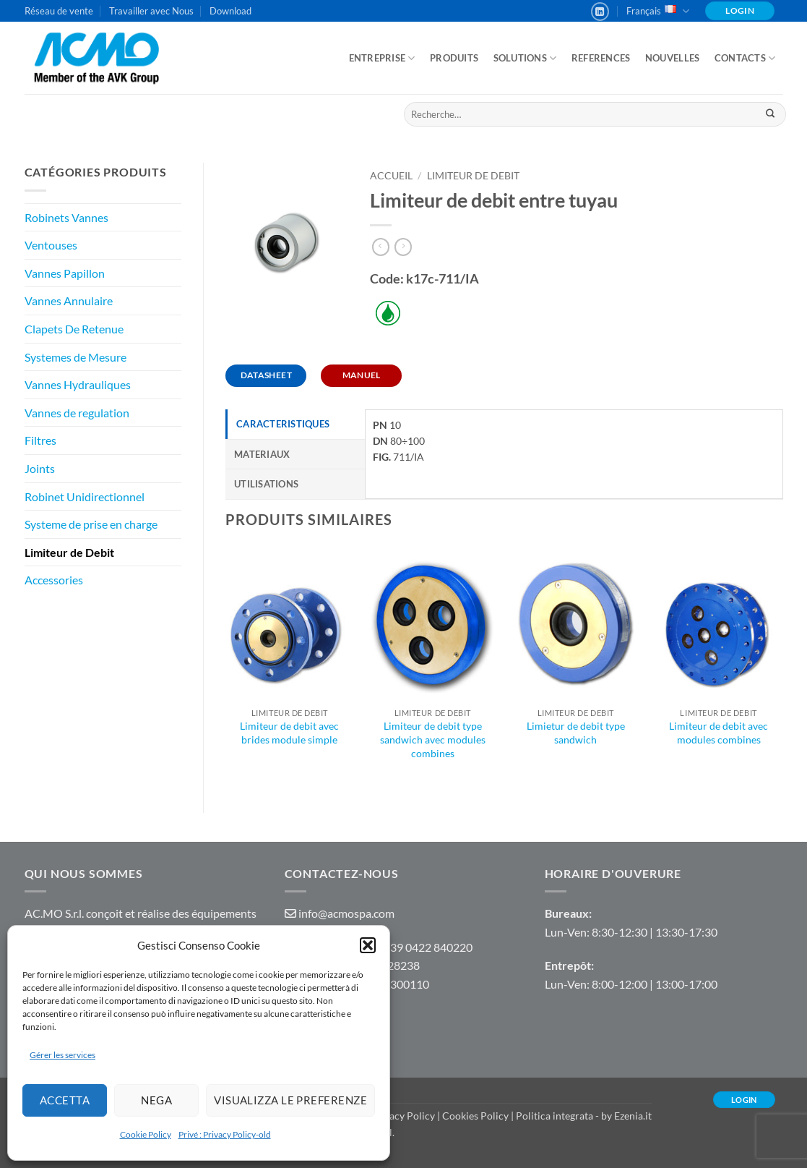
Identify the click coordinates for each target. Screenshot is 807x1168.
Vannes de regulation (77, 412)
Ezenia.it (633, 1115)
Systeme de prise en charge (91, 524)
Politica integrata (554, 1115)
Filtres (40, 440)
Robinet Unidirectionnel (84, 496)
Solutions (525, 58)
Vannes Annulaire (69, 300)
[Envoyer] (770, 114)
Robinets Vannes (66, 217)
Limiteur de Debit (69, 552)
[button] (368, 945)
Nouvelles (672, 58)
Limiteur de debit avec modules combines (718, 733)
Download (230, 11)
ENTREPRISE (382, 58)
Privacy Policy (403, 1115)
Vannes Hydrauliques (78, 384)
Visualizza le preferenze (290, 1100)
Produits (454, 58)
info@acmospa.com (346, 913)
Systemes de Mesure (75, 357)
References (601, 58)
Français (657, 11)
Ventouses (51, 245)
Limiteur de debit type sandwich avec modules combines (433, 739)
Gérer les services (62, 1054)
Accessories (54, 580)
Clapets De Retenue (74, 329)
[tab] (295, 423)
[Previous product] (403, 247)
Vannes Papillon (65, 273)
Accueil (391, 176)
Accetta (65, 1100)
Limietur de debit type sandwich (576, 733)
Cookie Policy (145, 1134)
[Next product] (380, 247)
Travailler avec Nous (151, 11)
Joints (40, 468)
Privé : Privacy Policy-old (224, 1134)
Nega (156, 1100)
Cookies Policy (475, 1115)
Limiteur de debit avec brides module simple (289, 733)
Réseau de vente (59, 11)
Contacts (745, 58)
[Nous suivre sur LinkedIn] (600, 11)
